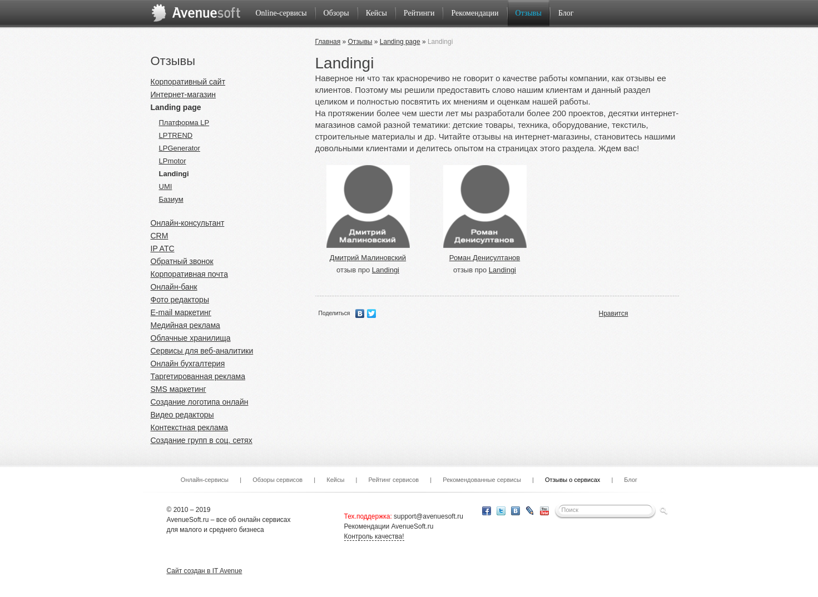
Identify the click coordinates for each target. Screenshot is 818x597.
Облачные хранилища (191, 338)
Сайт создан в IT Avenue (204, 571)
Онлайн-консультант (188, 222)
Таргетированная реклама (198, 376)
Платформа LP (184, 122)
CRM (159, 235)
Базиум (171, 199)
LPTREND (176, 135)
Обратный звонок (182, 261)
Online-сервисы (281, 13)
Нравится (613, 313)
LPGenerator (179, 148)
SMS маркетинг (178, 389)
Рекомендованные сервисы (482, 479)
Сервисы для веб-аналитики (202, 350)
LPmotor (172, 161)
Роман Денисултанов (484, 257)
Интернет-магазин (183, 94)
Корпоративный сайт (188, 81)
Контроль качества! (374, 536)
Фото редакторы (180, 299)
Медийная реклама (185, 325)
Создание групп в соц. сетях (201, 440)
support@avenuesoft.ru (428, 516)
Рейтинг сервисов (393, 479)
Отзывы (528, 13)
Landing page (176, 107)
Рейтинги (419, 13)
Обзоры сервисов (277, 479)
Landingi (174, 174)
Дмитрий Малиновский (368, 257)
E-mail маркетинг (181, 312)
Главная (328, 42)
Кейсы (376, 13)
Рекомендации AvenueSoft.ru (389, 526)
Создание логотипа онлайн (200, 401)
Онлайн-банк (174, 286)
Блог (566, 13)
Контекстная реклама (190, 427)
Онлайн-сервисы (205, 479)
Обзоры (336, 13)
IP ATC (163, 248)
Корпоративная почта (189, 274)
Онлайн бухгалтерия (188, 363)
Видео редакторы (182, 414)
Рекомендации (474, 13)
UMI (165, 186)
